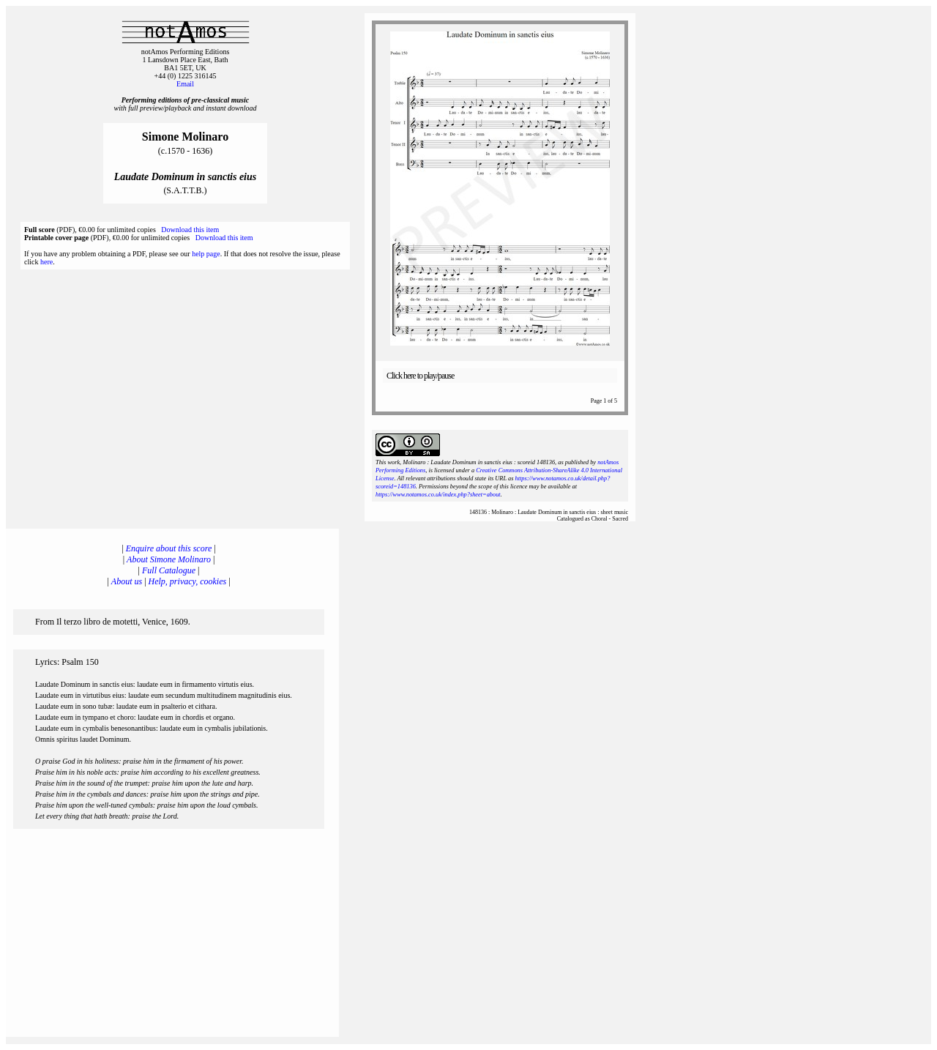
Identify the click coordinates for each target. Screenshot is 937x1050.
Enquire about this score (169, 548)
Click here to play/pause (420, 376)
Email (185, 84)
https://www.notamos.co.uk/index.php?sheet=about (438, 494)
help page (206, 254)
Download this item (190, 230)
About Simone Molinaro (169, 559)
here (46, 262)
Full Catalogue (168, 570)
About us (126, 581)
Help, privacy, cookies (188, 581)
